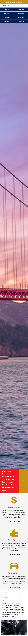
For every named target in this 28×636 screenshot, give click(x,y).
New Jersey (7, 13)
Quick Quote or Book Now (14, 2)
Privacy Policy (20, 21)
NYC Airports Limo (7, 5)
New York (7, 9)
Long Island (7, 17)
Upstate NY (7, 21)
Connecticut (21, 9)
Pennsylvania (21, 13)
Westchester (21, 17)
